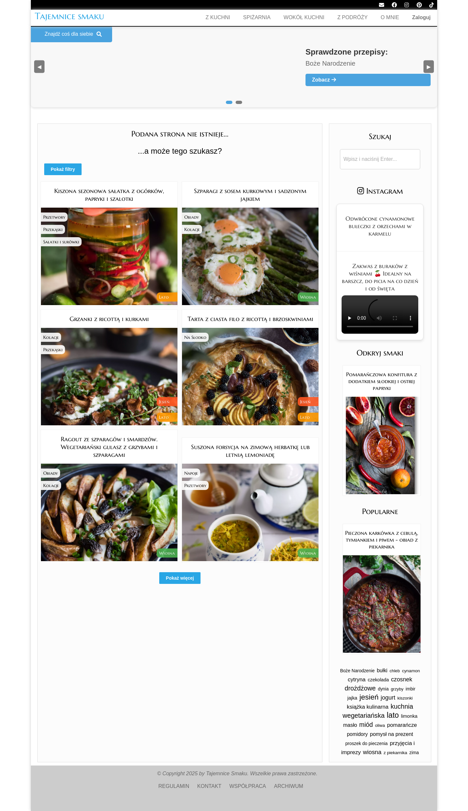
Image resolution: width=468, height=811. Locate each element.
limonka (409, 716)
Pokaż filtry (63, 169)
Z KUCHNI (218, 17)
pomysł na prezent (391, 734)
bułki (382, 670)
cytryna (357, 679)
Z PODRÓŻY (352, 17)
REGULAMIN (173, 786)
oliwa (380, 725)
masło (350, 725)
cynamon (411, 670)
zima (414, 752)
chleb (395, 670)
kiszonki (405, 698)
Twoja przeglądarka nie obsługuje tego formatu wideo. (380, 314)
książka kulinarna (367, 707)
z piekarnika (395, 752)
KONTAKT (209, 786)
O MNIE (390, 17)
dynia (383, 688)
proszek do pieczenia (366, 743)
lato (393, 715)
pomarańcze (402, 725)
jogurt (388, 697)
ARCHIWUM (288, 786)
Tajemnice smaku (69, 16)
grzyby (397, 689)
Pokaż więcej (180, 578)
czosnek (401, 679)
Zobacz (324, 80)
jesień (369, 697)
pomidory (357, 734)
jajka (352, 698)
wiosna (372, 752)
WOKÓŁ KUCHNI (304, 17)
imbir (410, 688)
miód (366, 724)
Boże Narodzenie (357, 670)
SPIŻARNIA (256, 17)
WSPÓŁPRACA (247, 786)
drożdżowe (360, 688)
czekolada (378, 679)
